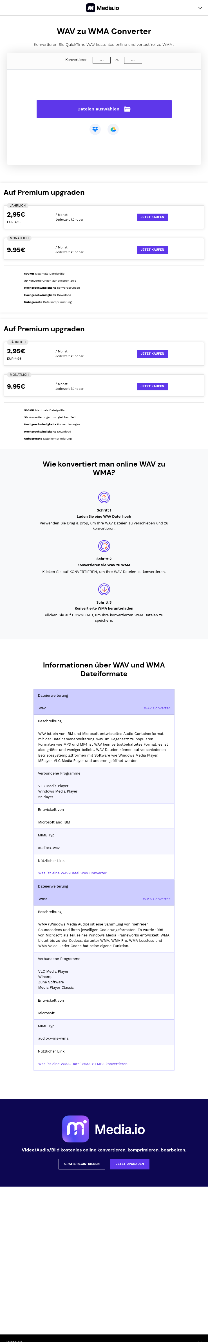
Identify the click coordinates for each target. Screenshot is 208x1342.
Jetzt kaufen (152, 217)
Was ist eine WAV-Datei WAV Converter (72, 873)
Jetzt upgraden (130, 1164)
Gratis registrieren (82, 1164)
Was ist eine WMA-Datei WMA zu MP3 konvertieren (83, 1064)
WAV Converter (157, 708)
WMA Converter (156, 899)
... (101, 60)
